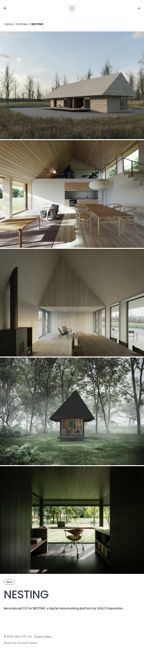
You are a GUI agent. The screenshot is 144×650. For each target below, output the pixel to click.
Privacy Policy (43, 636)
